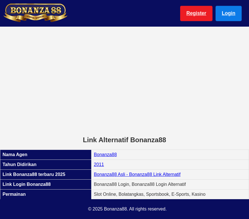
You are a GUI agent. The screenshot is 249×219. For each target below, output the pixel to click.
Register (196, 13)
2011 (99, 164)
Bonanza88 (105, 154)
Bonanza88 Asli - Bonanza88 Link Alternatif (137, 174)
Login (228, 13)
